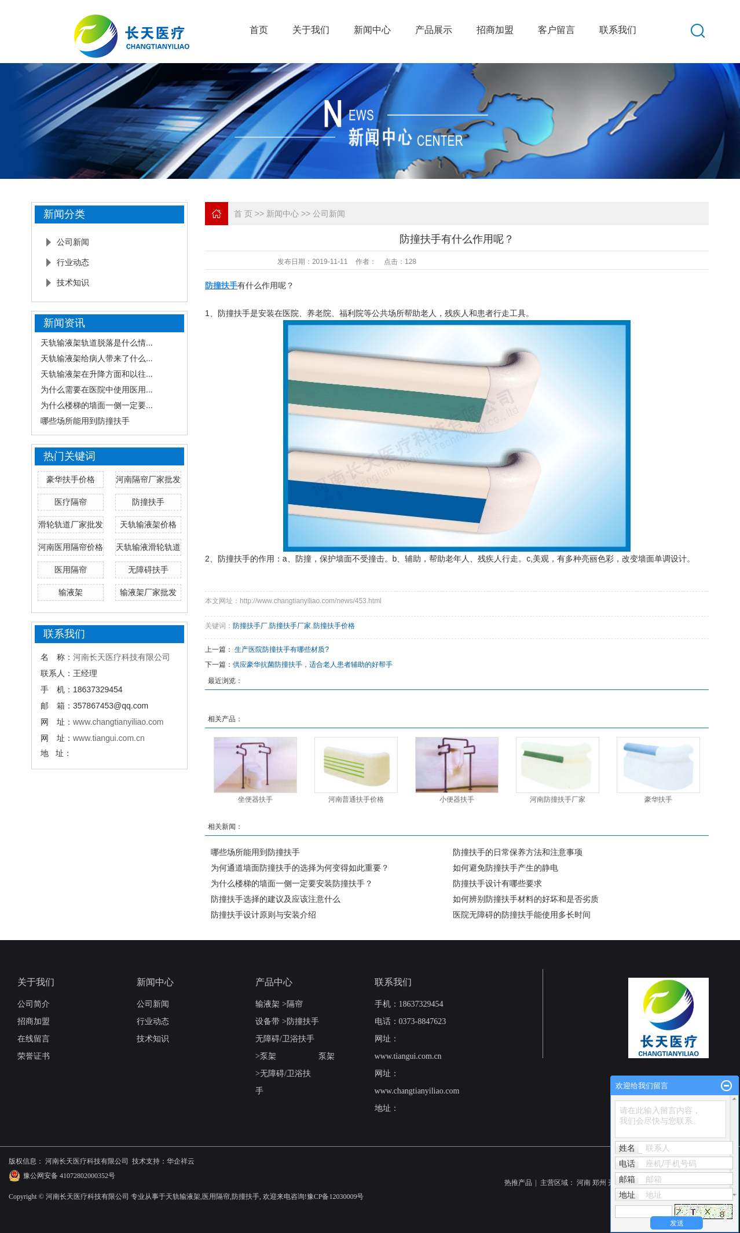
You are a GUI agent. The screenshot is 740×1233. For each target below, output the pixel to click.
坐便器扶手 (255, 799)
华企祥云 (181, 1161)
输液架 (70, 592)
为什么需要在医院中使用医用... (97, 389)
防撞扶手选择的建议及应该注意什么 (275, 899)
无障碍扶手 (148, 569)
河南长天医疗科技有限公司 (121, 657)
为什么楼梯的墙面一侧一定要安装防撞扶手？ (292, 883)
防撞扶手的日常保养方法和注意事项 (518, 852)
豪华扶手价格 (70, 479)
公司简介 (33, 1004)
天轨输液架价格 (148, 524)
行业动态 (73, 262)
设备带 (267, 1021)
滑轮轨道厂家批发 (70, 524)
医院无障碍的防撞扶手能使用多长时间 (522, 914)
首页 (259, 30)
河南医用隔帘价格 (70, 547)
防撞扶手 (148, 502)
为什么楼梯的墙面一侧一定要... (97, 405)
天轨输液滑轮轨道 (148, 547)
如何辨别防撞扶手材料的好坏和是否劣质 (526, 899)
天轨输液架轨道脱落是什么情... (97, 342)
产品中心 (273, 982)
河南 (584, 1183)
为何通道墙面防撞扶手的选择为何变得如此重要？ (300, 867)
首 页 (243, 213)
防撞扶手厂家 (290, 626)
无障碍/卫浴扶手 (284, 1038)
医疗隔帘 (70, 502)
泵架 (268, 1056)
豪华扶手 (658, 799)
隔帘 (295, 1004)
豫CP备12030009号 (335, 1196)
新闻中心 (372, 30)
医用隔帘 (70, 569)
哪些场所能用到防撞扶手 (85, 420)
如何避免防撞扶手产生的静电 (505, 867)
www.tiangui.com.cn (109, 738)
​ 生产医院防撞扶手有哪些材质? (281, 649)
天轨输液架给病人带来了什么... (97, 358)
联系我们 (617, 30)
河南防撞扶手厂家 (557, 799)
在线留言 (33, 1038)
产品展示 (433, 30)
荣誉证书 (33, 1056)
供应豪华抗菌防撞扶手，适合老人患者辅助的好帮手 (313, 664)
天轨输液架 (183, 1196)
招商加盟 (495, 30)
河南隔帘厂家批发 (148, 479)
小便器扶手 (456, 799)
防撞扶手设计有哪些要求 (497, 883)
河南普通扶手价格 (356, 799)
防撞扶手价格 (334, 626)
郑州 (599, 1183)
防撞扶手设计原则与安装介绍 (263, 914)
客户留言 (556, 30)
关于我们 (310, 30)
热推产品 (518, 1183)
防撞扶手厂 (250, 626)
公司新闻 (73, 242)
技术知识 (73, 282)
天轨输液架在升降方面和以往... (97, 374)
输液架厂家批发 (148, 592)
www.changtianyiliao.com (118, 721)
